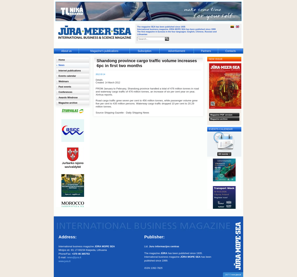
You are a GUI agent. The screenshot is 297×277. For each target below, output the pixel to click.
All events (223, 154)
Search (167, 39)
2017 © (233, 275)
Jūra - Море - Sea (95, 33)
